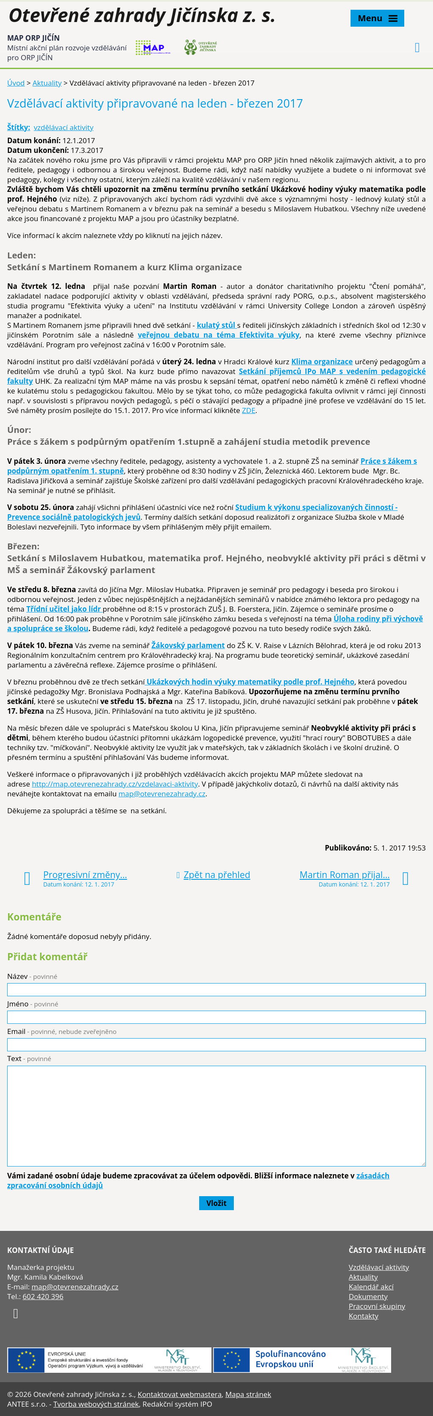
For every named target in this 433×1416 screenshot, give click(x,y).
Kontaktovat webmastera (179, 1394)
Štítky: (18, 127)
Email (62, 1031)
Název (32, 976)
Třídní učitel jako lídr (64, 609)
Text (29, 1058)
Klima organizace (322, 361)
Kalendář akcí (371, 1286)
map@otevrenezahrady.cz (161, 793)
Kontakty (363, 1316)
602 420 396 (43, 1296)
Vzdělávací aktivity (379, 1267)
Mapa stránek (248, 1394)
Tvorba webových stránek (96, 1404)
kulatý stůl (217, 325)
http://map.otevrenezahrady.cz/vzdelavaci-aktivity (115, 784)
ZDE (248, 410)
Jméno (32, 1004)
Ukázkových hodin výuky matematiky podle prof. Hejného (249, 682)
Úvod (16, 83)
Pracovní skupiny (377, 1306)
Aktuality (47, 83)
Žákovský (168, 645)
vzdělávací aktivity (63, 127)
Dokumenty (368, 1296)
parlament (205, 645)
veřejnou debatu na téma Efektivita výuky (218, 335)
